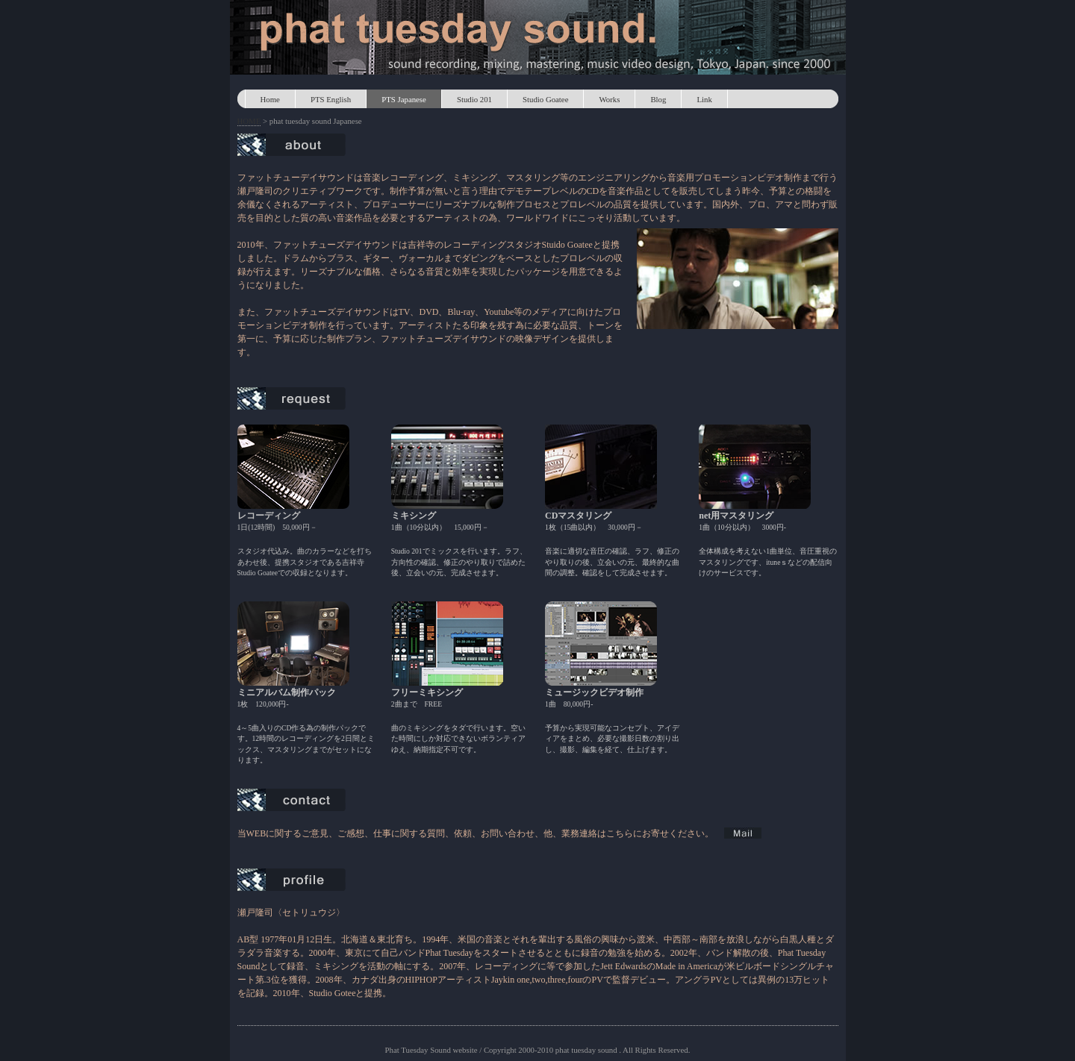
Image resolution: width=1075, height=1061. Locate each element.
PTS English (331, 99)
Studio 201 (474, 99)
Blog (658, 99)
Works (609, 99)
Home (270, 99)
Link (704, 99)
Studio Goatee (545, 99)
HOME (249, 120)
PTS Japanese (403, 99)
